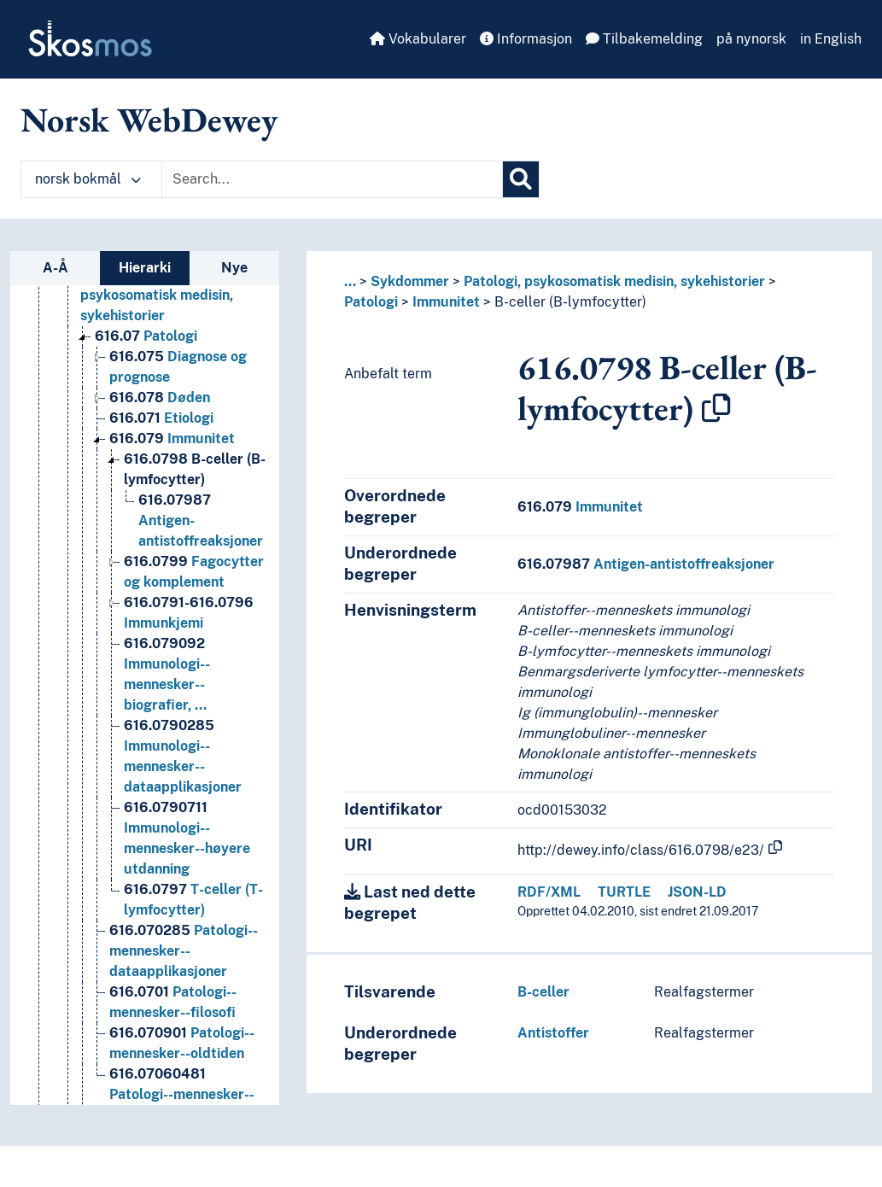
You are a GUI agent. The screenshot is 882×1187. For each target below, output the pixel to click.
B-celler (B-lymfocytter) (570, 302)
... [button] (350, 281)
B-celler (543, 992)
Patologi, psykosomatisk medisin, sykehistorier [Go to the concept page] (158, 295)
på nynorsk (751, 39)
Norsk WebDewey (148, 119)
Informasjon (526, 39)
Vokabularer (418, 39)
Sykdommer (410, 281)
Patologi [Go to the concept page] (146, 336)
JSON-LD (697, 892)
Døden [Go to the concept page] (159, 397)
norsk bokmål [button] (88, 179)
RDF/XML (549, 892)
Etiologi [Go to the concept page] (161, 418)
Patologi (371, 302)
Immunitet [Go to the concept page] (172, 438)
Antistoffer (553, 1033)
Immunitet (446, 302)
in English (831, 39)
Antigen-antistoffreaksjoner (645, 564)
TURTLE (624, 892)
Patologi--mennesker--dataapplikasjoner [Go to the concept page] (183, 950)
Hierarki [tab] (145, 268)
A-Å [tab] (55, 268)
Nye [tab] (234, 268)
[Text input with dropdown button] (332, 179)
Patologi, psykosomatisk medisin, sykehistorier (614, 281)
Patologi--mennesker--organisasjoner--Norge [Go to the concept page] (182, 1094)
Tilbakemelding (644, 39)
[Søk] (521, 179)
